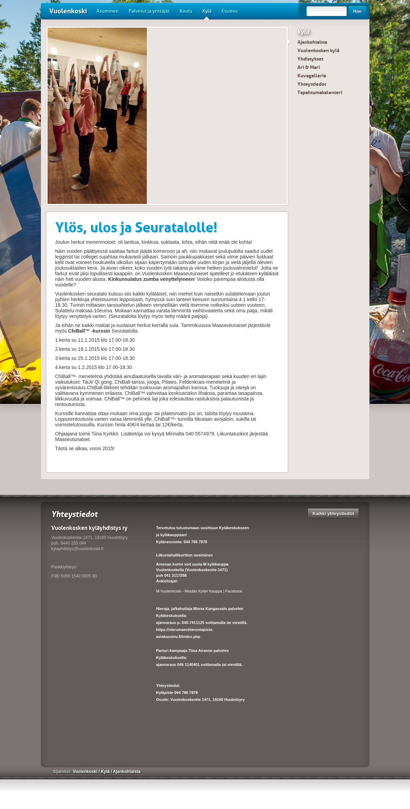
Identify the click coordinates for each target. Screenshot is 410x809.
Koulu (186, 11)
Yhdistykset (310, 59)
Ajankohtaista (312, 42)
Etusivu (230, 11)
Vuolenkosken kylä (318, 50)
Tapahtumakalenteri (319, 92)
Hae (357, 11)
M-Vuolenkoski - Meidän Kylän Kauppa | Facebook (199, 591)
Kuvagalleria (311, 75)
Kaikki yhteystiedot (333, 513)
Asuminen (107, 11)
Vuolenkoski (68, 11)
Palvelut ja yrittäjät (149, 11)
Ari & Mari (308, 67)
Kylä (206, 13)
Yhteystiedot (311, 84)
